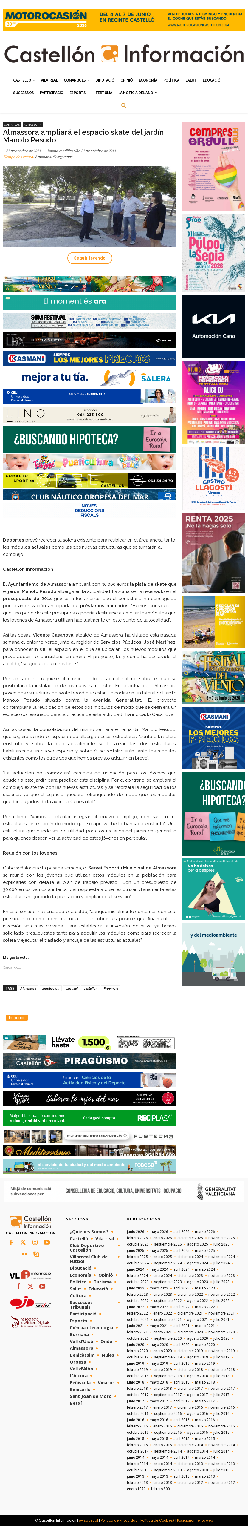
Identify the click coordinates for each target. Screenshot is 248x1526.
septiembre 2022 (168, 1301)
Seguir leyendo (90, 258)
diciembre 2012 (190, 1482)
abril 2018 (181, 1382)
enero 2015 (162, 1445)
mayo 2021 (159, 1326)
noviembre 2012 (221, 1482)
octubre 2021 (138, 1319)
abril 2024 (181, 1269)
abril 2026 (181, 1232)
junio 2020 (135, 1344)
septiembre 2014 (168, 1451)
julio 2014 (221, 1451)
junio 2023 (135, 1288)
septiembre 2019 (168, 1357)
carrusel (71, 988)
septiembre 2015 (168, 1432)
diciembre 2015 (190, 1426)
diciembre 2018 (190, 1370)
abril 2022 (181, 1307)
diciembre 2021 (190, 1313)
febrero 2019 (137, 1370)
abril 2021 (181, 1326)
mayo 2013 (159, 1476)
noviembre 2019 (221, 1351)
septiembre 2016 (168, 1413)
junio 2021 (135, 1326)
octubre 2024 (138, 1263)
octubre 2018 (138, 1376)
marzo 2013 (205, 1476)
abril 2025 (181, 1250)
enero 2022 (162, 1313)
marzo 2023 (205, 1288)
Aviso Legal (88, 1520)
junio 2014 (135, 1457)
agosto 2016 (197, 1413)
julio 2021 (221, 1319)
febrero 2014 (137, 1464)
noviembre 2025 (221, 1238)
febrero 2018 (137, 1388)
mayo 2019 (159, 1363)
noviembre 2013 (221, 1464)
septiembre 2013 (168, 1470)
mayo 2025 (159, 1250)
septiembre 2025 (168, 1244)
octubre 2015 (138, 1432)
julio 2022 (221, 1301)
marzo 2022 (205, 1307)
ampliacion (50, 988)
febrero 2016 (137, 1426)
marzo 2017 (205, 1401)
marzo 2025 (205, 1250)
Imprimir (17, 1017)
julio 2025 (221, 1244)
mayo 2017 (159, 1401)
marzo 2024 (205, 1269)
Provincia (110, 988)
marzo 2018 (205, 1382)
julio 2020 (221, 1338)
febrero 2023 (137, 1294)
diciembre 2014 (190, 1445)
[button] (124, 106)
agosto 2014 (197, 1451)
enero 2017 (162, 1407)
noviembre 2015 (221, 1426)
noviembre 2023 (221, 1275)
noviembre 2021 (221, 1313)
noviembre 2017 (221, 1388)
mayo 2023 (159, 1288)
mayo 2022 (159, 1307)
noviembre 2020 (221, 1332)
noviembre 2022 (221, 1294)
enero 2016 (162, 1426)
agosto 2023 (197, 1282)
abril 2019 (181, 1363)
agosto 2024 (197, 1263)
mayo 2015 (159, 1439)
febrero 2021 (137, 1332)
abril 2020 (181, 1344)
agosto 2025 (197, 1244)
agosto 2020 (197, 1338)
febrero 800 (160, 1489)
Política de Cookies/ (157, 1520)
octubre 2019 (138, 1357)
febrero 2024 (137, 1275)
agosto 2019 (197, 1357)
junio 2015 (135, 1439)
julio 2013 (221, 1470)
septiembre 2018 (168, 1376)
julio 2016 (221, 1413)
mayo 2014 (159, 1457)
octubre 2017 (138, 1395)
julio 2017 (221, 1395)
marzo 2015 (205, 1439)
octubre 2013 (138, 1470)
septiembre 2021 (168, 1319)
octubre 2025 (138, 1244)
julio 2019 (221, 1357)
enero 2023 (162, 1294)
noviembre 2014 (221, 1445)
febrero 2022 (137, 1313)
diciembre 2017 (190, 1388)
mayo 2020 (159, 1344)
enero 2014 (162, 1464)
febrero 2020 (137, 1351)
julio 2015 (221, 1432)
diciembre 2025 (190, 1238)
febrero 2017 (137, 1407)
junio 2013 (135, 1476)
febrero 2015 (137, 1445)
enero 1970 (136, 1489)
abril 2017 (181, 1401)
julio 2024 (221, 1263)
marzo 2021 (205, 1326)
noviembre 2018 (221, 1370)
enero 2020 (162, 1351)
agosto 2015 (197, 1432)
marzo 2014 (205, 1457)
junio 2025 (135, 1250)
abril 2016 (181, 1420)
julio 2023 (221, 1282)
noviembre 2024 (221, 1257)
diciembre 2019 (190, 1351)
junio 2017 (135, 1401)
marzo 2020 (205, 1344)
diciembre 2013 (190, 1464)
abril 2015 (181, 1439)
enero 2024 (162, 1275)
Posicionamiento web (195, 1520)
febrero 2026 (137, 1238)
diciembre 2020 (190, 1332)
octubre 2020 (138, 1338)
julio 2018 (221, 1376)
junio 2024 (135, 1269)
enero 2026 (162, 1238)
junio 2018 (135, 1382)
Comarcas (12, 124)
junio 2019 (135, 1363)
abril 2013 (181, 1476)
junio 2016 (135, 1420)
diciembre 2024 (190, 1257)
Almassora (33, 124)
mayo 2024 (159, 1269)
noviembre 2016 (221, 1407)
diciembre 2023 (190, 1275)
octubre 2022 (138, 1301)
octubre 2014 (138, 1451)
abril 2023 (181, 1288)
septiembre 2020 (168, 1338)
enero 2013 (162, 1482)
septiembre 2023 (168, 1282)
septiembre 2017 (168, 1395)
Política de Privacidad (119, 1520)
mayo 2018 (159, 1382)
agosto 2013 (197, 1470)
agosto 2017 (197, 1395)
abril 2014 (181, 1457)
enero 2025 (162, 1257)
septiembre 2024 (168, 1263)
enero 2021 (162, 1332)
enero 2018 (162, 1388)
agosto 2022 (197, 1301)
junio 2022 (135, 1307)
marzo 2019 (205, 1363)
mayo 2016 (159, 1420)
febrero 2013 (137, 1482)
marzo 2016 (205, 1420)
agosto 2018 (197, 1376)
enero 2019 (162, 1370)
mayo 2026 (159, 1232)
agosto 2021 (197, 1319)
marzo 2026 (205, 1232)
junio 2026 (135, 1232)
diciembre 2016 (190, 1407)
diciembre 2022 (190, 1294)
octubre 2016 (138, 1413)
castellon (90, 988)
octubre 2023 (138, 1282)
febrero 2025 (137, 1257)
